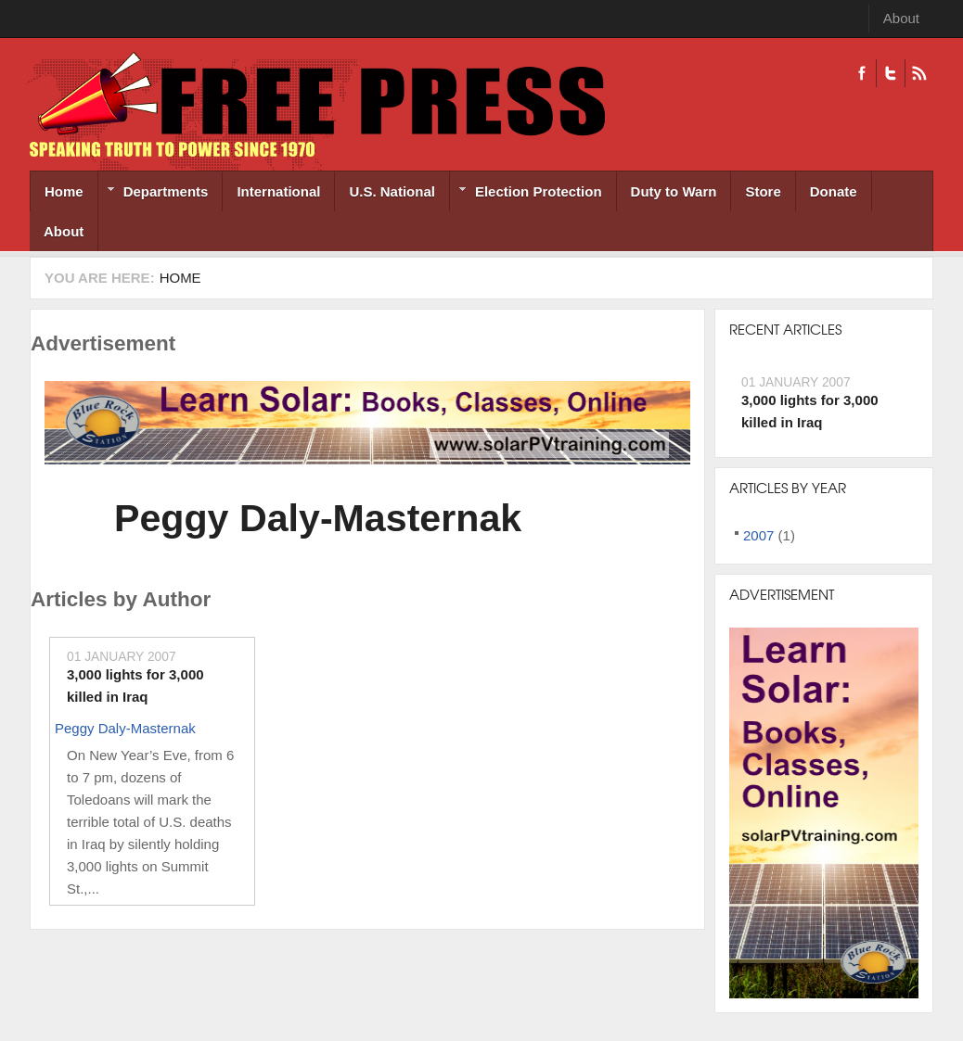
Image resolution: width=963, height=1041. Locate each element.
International (278, 191)
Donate (833, 191)
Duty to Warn (674, 191)
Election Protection (526, 193)
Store (762, 191)
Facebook (862, 73)
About (901, 18)
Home (64, 191)
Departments (153, 193)
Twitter (890, 73)
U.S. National (392, 191)
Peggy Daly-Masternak (317, 518)
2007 (758, 535)
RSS (919, 73)
